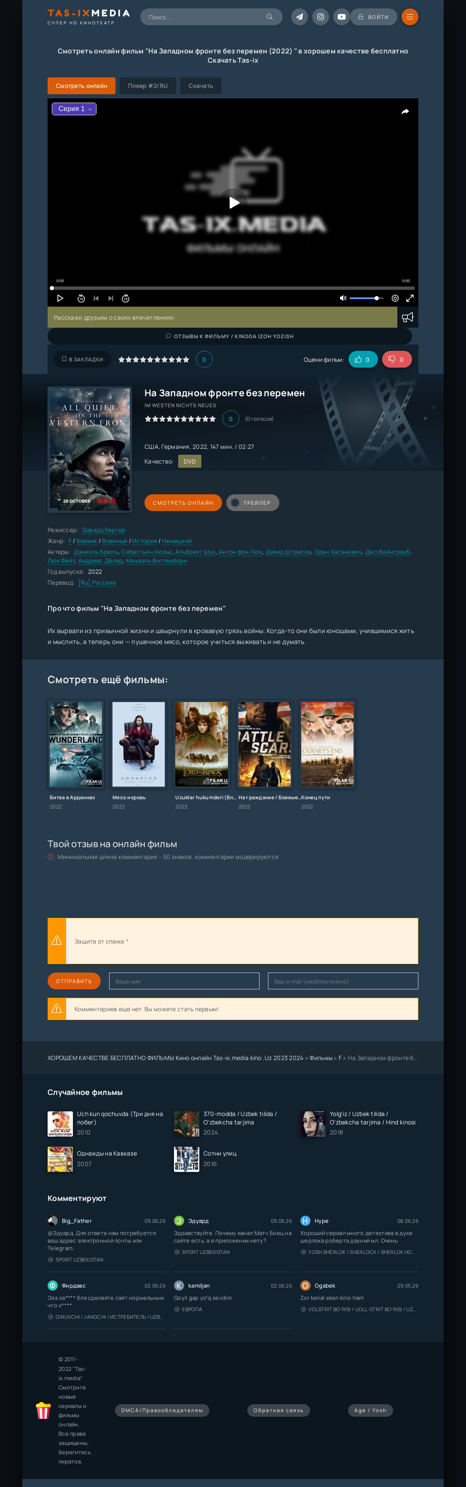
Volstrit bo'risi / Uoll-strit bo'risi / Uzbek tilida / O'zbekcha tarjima (359, 1309)
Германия (175, 447)
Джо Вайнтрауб (387, 552)
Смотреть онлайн (183, 502)
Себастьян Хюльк (146, 552)
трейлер (251, 502)
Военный (114, 541)
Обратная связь (279, 1410)
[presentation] (223, 941)
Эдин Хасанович (338, 552)
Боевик (87, 541)
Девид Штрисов (288, 552)
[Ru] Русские (97, 582)
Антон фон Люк (240, 552)
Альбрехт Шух (195, 552)
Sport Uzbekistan (76, 1259)
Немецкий (177, 541)
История (144, 541)
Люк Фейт (61, 561)
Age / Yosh (370, 1410)
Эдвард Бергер (104, 530)
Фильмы (321, 1058)
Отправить (74, 981)
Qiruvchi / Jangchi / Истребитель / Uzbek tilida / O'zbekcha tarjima (107, 1316)
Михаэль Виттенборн (156, 561)
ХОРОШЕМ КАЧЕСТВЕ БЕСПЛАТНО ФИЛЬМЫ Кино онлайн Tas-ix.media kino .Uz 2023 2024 (176, 1058)
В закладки (82, 359)
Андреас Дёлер (100, 561)
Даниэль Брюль (96, 552)
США (151, 447)
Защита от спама (99, 941)
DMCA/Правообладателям (162, 1410)
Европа (188, 1309)
